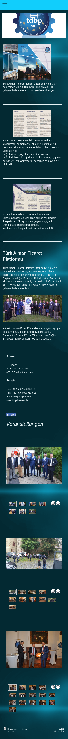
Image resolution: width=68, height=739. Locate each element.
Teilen (11, 415)
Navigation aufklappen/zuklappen (34, 5)
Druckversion (12, 729)
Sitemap (24, 729)
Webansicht (59, 731)
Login (61, 728)
